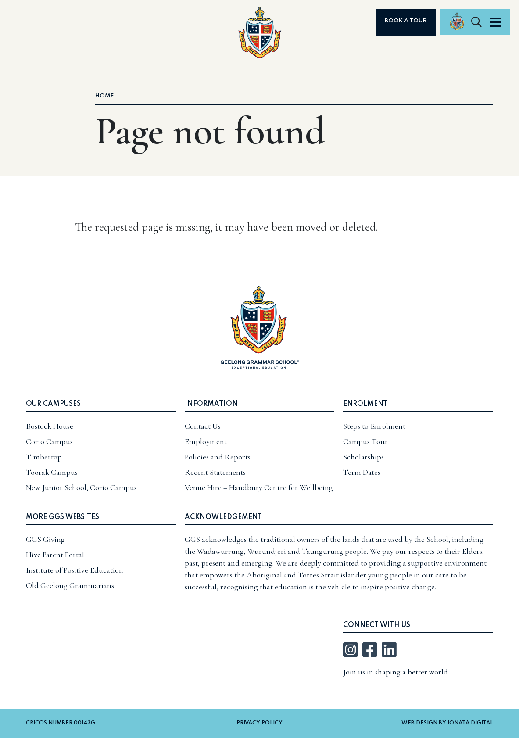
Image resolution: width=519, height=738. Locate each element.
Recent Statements (215, 472)
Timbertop (44, 457)
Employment (206, 441)
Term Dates (361, 472)
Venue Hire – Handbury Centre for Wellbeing (259, 487)
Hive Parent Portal (55, 554)
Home (104, 96)
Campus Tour (365, 441)
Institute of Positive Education (74, 570)
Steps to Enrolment (374, 426)
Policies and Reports (218, 457)
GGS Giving (45, 539)
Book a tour (428, 21)
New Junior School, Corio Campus (81, 487)
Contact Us (203, 426)
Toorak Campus (52, 472)
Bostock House (49, 426)
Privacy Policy (259, 723)
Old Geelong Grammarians (70, 585)
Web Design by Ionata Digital (447, 723)
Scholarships (363, 457)
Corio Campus (49, 441)
